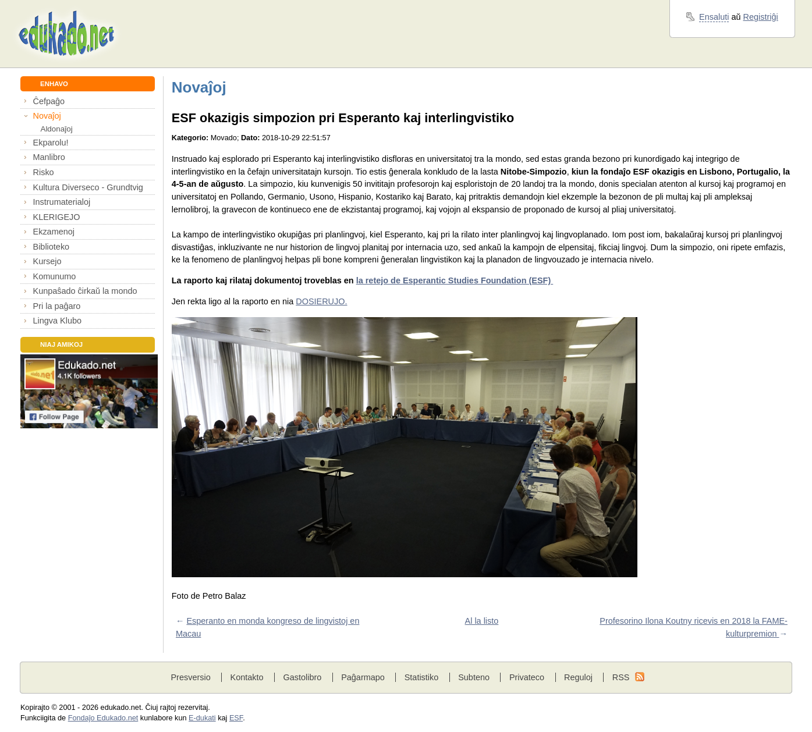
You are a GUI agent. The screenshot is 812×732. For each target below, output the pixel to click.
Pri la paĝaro (57, 306)
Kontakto (247, 677)
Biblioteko (51, 246)
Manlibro (49, 157)
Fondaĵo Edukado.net (103, 718)
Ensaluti (714, 17)
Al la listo (482, 621)
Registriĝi (760, 17)
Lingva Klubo (57, 320)
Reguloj (578, 677)
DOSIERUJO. (321, 301)
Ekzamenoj (54, 231)
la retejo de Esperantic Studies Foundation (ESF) (455, 280)
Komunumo (54, 276)
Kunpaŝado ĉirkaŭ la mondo (85, 291)
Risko (43, 172)
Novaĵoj (47, 115)
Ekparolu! (51, 142)
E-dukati (202, 718)
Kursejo (47, 261)
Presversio (190, 677)
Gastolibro (302, 677)
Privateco (526, 677)
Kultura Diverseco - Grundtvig (88, 187)
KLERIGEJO (56, 217)
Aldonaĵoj (56, 129)
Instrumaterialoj (62, 202)
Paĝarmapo (363, 677)
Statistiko (422, 677)
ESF (236, 718)
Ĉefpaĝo (49, 101)
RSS (621, 677)
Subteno (474, 677)
